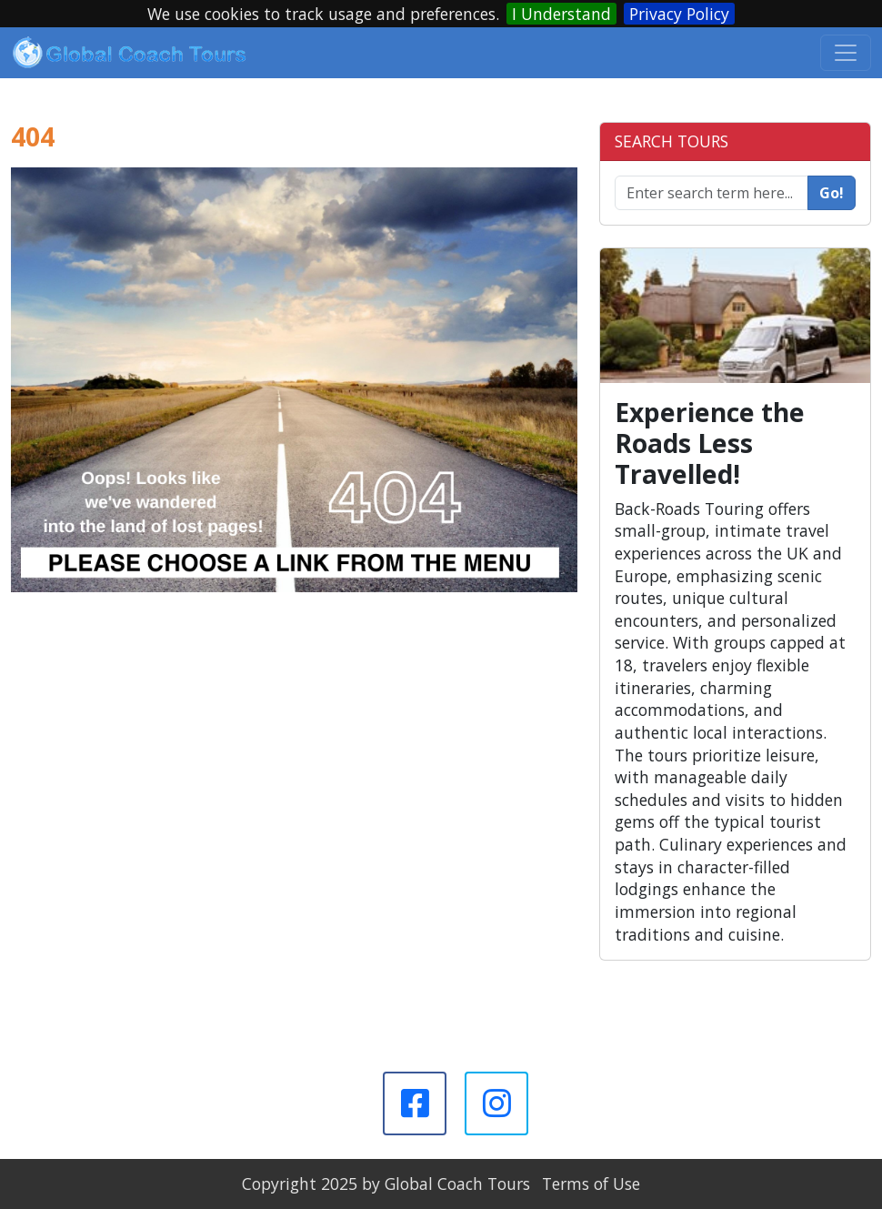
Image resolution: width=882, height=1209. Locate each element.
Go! (831, 193)
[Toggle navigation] (845, 53)
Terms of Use (591, 1183)
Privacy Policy (679, 14)
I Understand (561, 14)
